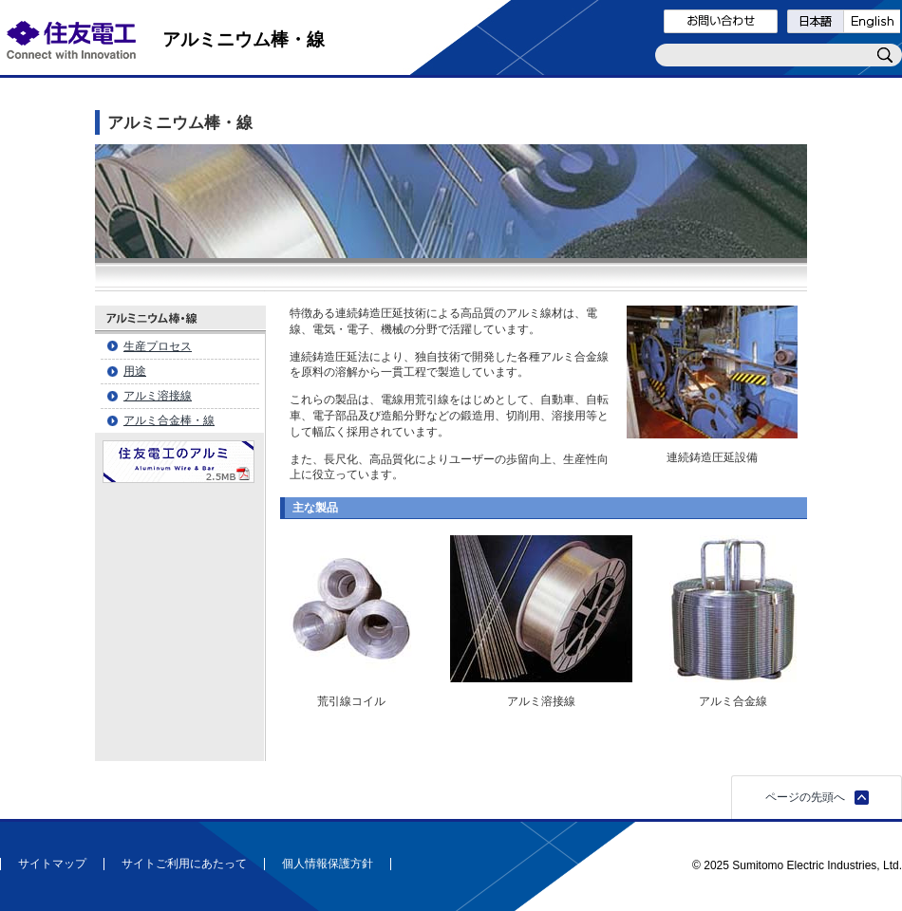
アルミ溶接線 (157, 395)
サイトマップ (52, 864)
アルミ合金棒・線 (169, 420)
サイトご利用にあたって (184, 864)
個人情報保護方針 (327, 864)
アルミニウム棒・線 (243, 39)
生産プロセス (157, 346)
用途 (134, 371)
